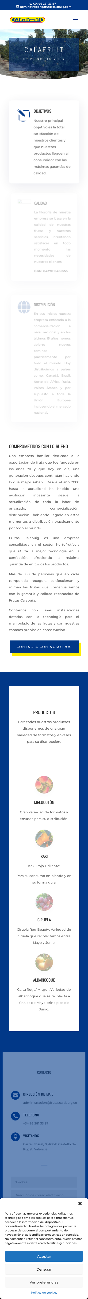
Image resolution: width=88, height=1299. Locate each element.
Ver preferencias (44, 1282)
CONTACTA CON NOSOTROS (44, 647)
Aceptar (44, 1256)
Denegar (44, 1269)
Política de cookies (44, 1292)
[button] (80, 1204)
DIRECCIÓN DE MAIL (38, 1096)
